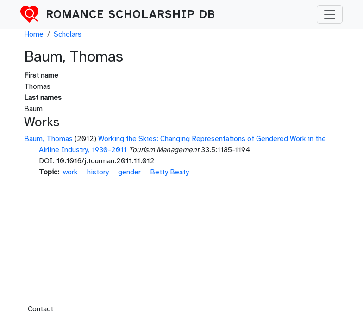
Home (34, 34)
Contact (40, 309)
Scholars (67, 34)
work (70, 172)
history (98, 172)
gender (129, 172)
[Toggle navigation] (330, 14)
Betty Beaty (169, 172)
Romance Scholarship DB (130, 14)
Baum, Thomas (48, 138)
